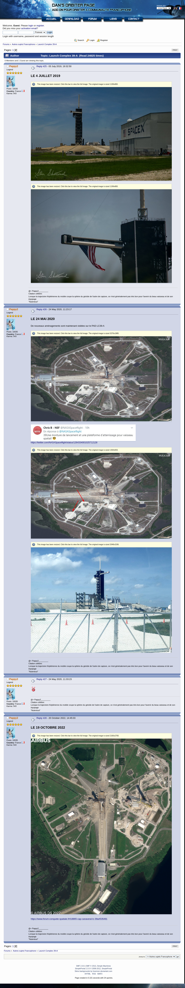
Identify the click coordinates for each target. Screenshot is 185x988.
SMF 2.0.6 (80, 966)
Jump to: (142, 957)
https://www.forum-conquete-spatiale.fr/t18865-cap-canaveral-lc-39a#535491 (69, 919)
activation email (29, 28)
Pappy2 (13, 66)
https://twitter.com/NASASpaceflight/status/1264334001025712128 (64, 442)
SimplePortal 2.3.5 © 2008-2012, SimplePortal (93, 969)
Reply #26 (41, 309)
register (40, 25)
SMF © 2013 (91, 966)
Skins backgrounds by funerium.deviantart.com (93, 971)
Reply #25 (41, 66)
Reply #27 (41, 679)
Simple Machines (104, 966)
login (30, 25)
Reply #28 (41, 718)
